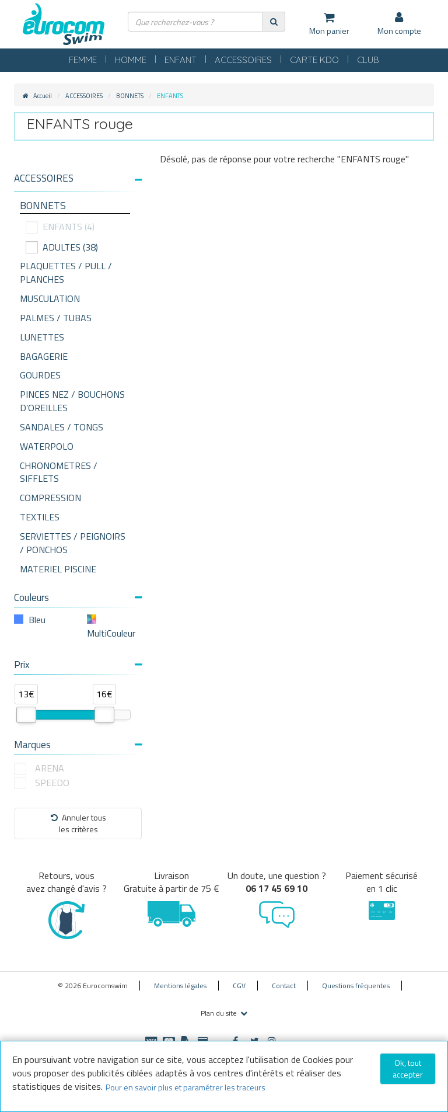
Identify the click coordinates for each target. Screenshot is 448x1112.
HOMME (130, 59)
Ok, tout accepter (408, 1068)
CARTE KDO (314, 59)
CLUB (368, 59)
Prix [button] (78, 665)
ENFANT (180, 59)
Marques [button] (78, 745)
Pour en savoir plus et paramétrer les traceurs (185, 1087)
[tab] (78, 183)
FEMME (83, 59)
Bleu (37, 620)
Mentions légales (180, 986)
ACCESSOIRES (243, 59)
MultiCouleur (111, 633)
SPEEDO (52, 783)
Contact (284, 986)
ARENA (49, 768)
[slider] (26, 715)
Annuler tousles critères (78, 823)
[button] (78, 178)
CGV (239, 986)
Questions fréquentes (356, 986)
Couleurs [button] (78, 597)
